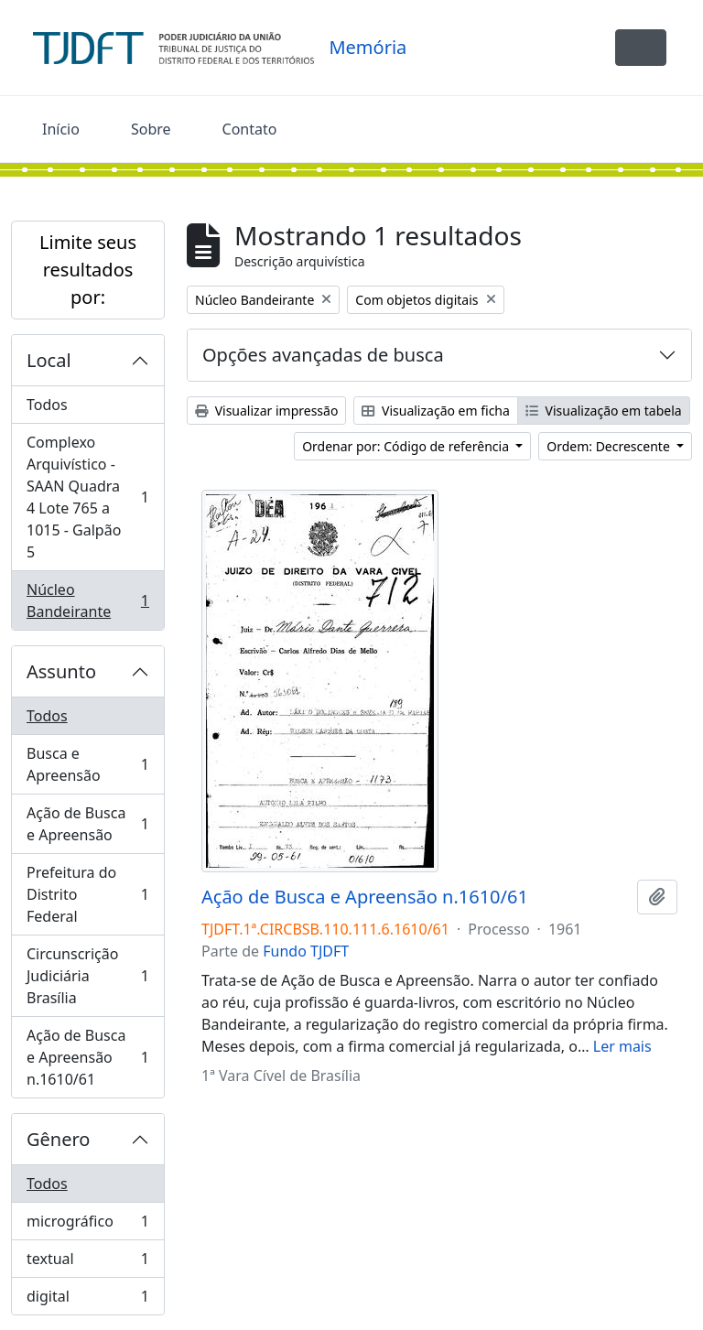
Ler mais (622, 1046)
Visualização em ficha (436, 410)
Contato (249, 129)
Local (49, 360)
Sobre (151, 129)
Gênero (58, 1139)
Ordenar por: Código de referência (407, 446)
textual (87, 1263)
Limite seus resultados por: (87, 269)
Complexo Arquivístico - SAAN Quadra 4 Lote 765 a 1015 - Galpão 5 (87, 497)
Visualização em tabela (603, 410)
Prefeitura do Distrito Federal (87, 894)
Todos (47, 405)
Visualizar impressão (266, 410)
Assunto (61, 671)
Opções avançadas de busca (323, 354)
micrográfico (87, 1225)
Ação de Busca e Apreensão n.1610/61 (87, 1057)
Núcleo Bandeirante (87, 600)
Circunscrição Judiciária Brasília (87, 976)
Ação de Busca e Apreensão (87, 824)
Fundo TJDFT (306, 951)
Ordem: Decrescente (609, 446)
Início (61, 129)
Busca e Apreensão (87, 764)
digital (87, 1299)
